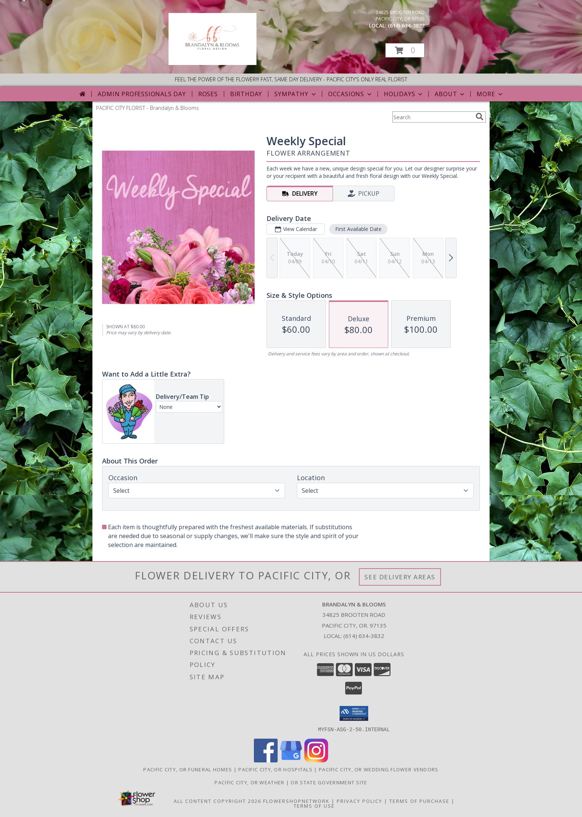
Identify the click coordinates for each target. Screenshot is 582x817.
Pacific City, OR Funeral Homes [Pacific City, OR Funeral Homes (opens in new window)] (187, 769)
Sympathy (295, 94)
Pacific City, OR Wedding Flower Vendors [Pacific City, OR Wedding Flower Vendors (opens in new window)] (379, 769)
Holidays (404, 94)
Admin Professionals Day (142, 94)
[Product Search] (432, 117)
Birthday (246, 94)
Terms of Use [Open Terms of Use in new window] (314, 805)
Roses (208, 94)
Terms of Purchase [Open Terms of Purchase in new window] (419, 800)
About (450, 94)
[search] (479, 117)
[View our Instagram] (316, 760)
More (490, 94)
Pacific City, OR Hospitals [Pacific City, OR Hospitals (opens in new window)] (275, 769)
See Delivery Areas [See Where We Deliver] (399, 577)
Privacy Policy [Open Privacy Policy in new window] (359, 800)
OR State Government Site (329, 782)
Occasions (350, 94)
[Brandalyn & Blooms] (212, 62)
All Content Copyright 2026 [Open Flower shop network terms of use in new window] (217, 800)
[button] (405, 50)
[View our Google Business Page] (291, 760)
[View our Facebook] (266, 760)
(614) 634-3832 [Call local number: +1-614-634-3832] (406, 25)
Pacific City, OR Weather (249, 782)
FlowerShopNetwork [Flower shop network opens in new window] (296, 800)
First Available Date (358, 228)
